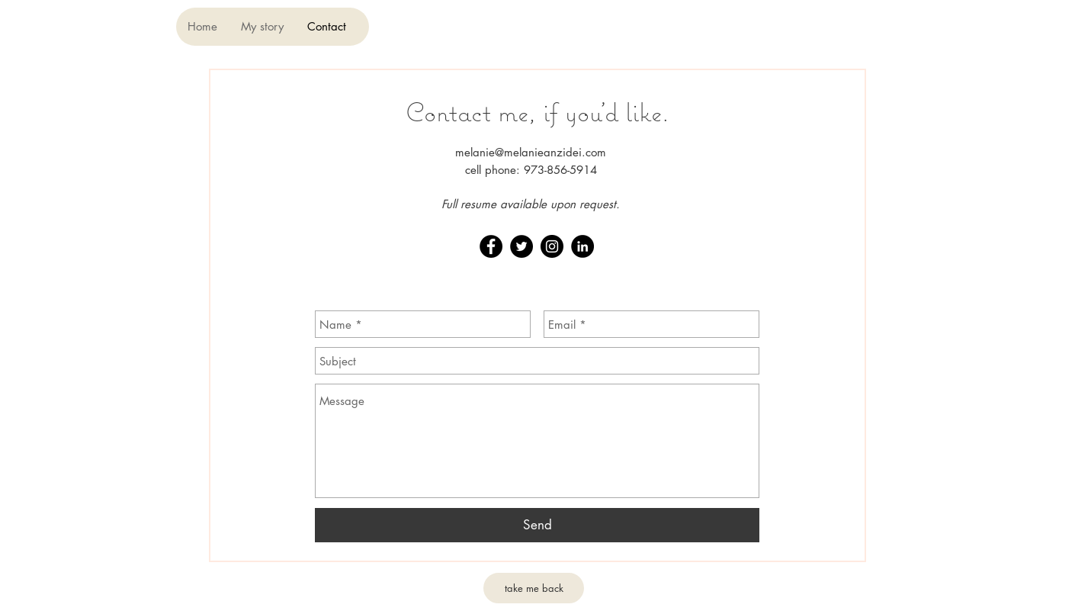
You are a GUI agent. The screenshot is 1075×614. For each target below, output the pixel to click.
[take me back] (533, 588)
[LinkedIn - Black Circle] (582, 246)
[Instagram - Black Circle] (552, 246)
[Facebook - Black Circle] (491, 246)
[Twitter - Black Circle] (521, 246)
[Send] (537, 525)
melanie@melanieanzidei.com (530, 152)
